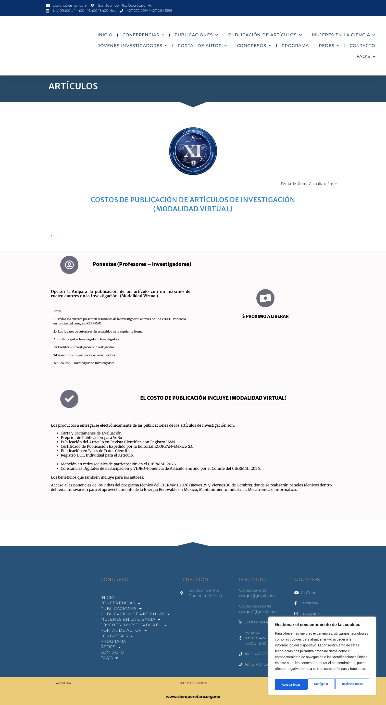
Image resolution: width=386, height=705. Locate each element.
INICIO (105, 34)
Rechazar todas (320, 685)
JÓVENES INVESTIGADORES (133, 46)
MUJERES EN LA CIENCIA (343, 35)
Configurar (288, 685)
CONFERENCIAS (143, 35)
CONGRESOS (254, 46)
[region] (322, 657)
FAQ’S (366, 57)
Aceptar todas (354, 685)
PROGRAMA (295, 45)
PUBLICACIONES (196, 35)
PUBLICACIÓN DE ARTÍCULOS (265, 35)
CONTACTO (362, 45)
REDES (329, 46)
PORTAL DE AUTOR (202, 46)
